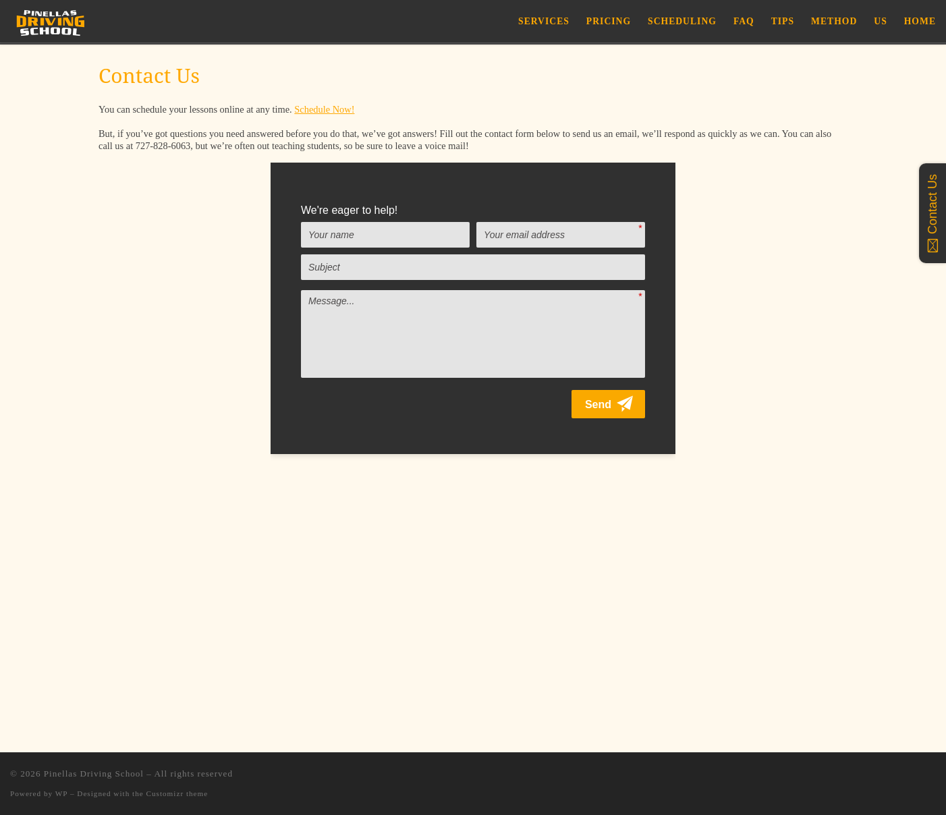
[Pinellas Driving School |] (50, 20)
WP (61, 793)
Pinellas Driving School (94, 773)
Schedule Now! (324, 109)
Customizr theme (177, 793)
